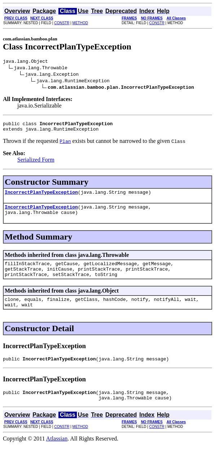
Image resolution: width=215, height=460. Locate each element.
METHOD (80, 23)
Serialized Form (35, 163)
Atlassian (57, 454)
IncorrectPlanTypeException (41, 196)
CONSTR (61, 23)
